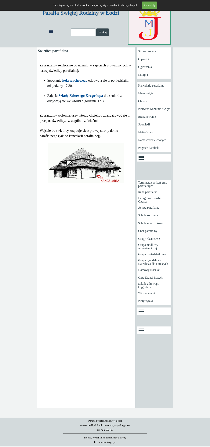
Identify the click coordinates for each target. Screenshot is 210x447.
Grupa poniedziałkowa (152, 254)
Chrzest (142, 101)
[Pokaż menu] (51, 31)
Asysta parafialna (148, 207)
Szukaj (102, 32)
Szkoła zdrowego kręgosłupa (148, 285)
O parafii (143, 59)
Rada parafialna (147, 192)
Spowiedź (144, 124)
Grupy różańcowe (149, 238)
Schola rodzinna (148, 215)
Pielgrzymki (145, 301)
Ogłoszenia (145, 67)
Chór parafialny (147, 231)
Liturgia (143, 74)
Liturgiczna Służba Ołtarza (149, 199)
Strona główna (147, 51)
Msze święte (145, 93)
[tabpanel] (86, 123)
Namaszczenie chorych (152, 140)
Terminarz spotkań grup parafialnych (152, 184)
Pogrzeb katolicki (148, 147)
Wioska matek (146, 293)
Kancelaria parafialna (151, 85)
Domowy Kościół (149, 269)
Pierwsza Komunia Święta (154, 108)
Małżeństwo (145, 132)
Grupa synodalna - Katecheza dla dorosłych (153, 262)
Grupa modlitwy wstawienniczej (148, 246)
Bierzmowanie (147, 116)
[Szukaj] (83, 32)
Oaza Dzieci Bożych (150, 277)
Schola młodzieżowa (150, 223)
